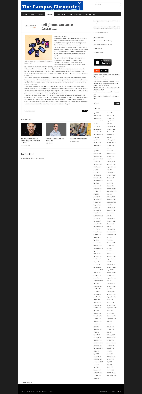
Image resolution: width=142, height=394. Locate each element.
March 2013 (97, 264)
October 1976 (110, 345)
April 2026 (96, 113)
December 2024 (111, 129)
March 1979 (97, 335)
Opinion (40, 14)
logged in (30, 158)
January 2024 (97, 142)
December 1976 (111, 343)
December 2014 (111, 243)
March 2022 (97, 161)
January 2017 (97, 221)
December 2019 (98, 188)
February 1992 (111, 283)
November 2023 (98, 145)
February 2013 (111, 264)
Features (50, 14)
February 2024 (111, 140)
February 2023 (97, 153)
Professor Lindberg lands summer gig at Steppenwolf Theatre (30, 140)
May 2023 (109, 148)
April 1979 (109, 332)
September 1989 (111, 308)
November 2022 (98, 156)
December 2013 (98, 256)
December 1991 (98, 286)
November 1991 (111, 286)
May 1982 (109, 324)
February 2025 (111, 126)
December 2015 (98, 232)
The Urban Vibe (98, 48)
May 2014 (109, 248)
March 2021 (97, 172)
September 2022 (98, 159)
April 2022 (109, 159)
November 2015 (111, 232)
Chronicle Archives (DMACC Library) (103, 41)
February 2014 (97, 253)
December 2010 (111, 272)
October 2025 (110, 118)
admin (34, 28)
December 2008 (98, 278)
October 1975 (110, 359)
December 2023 (111, 142)
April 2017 (109, 215)
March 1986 (97, 324)
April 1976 (96, 354)
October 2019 (97, 191)
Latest (97, 70)
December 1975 (111, 356)
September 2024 (98, 134)
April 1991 (109, 289)
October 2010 (97, 275)
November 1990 (111, 294)
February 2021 (111, 172)
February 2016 (111, 229)
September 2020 (98, 180)
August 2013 (97, 262)
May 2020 (109, 180)
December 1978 (111, 337)
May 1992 (109, 280)
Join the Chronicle (76, 14)
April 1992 (96, 283)
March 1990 (110, 299)
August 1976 (110, 348)
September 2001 (111, 278)
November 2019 (111, 188)
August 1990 (97, 299)
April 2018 (109, 205)
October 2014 (110, 245)
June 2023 (96, 148)
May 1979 (96, 332)
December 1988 (98, 316)
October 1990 (97, 297)
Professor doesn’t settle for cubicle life (55, 139)
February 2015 (97, 243)
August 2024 (110, 134)
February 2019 (111, 197)
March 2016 (97, 229)
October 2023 (110, 145)
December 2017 (111, 210)
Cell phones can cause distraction (57, 26)
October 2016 (110, 224)
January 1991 (97, 294)
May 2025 (96, 123)
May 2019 (96, 194)
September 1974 (111, 375)
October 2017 (110, 213)
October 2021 (97, 167)
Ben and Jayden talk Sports (101, 79)
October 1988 (97, 318)
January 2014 (110, 253)
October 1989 (97, 308)
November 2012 (111, 267)
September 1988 (111, 318)
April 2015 (96, 240)
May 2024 (96, 137)
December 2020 (111, 175)
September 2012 (98, 270)
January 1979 (97, 337)
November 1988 (111, 316)
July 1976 (96, 351)
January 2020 (110, 186)
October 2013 (97, 259)
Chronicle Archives (99, 37)
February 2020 (97, 186)
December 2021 (98, 164)
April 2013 (109, 262)
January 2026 (110, 115)
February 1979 (111, 335)
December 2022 (111, 153)
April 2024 (109, 137)
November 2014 (98, 245)
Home (25, 14)
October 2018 (97, 202)
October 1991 (97, 289)
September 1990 (111, 297)
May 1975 (109, 364)
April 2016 (109, 226)
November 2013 (111, 256)
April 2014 (96, 251)
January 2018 (97, 210)
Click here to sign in (26, 382)
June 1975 (96, 364)
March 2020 (110, 183)
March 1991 (97, 291)
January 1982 (110, 327)
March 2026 (110, 113)
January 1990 (110, 302)
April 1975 (96, 367)
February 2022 (111, 161)
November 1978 (98, 340)
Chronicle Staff (90, 14)
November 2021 (111, 164)
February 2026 (97, 115)
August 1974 (97, 378)
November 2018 (111, 199)
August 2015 (97, 237)
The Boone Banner (99, 52)
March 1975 (110, 367)
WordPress (107, 391)
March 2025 (97, 126)
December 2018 (98, 199)
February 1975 (97, 370)
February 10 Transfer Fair (78, 139)
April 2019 (109, 194)
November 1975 (98, 359)
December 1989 (98, 305)
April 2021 (109, 170)
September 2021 (111, 167)
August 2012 (110, 270)
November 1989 (111, 305)
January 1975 (110, 370)
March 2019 (97, 197)
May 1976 (109, 351)
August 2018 (97, 205)
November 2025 (98, 118)
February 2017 (111, 218)
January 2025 (97, 129)
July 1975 (109, 362)
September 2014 (98, 248)
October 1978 (110, 340)
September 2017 (98, 215)
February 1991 (111, 291)
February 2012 (97, 272)
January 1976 (97, 356)
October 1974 (97, 375)
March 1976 (110, 354)
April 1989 (96, 310)
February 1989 (97, 313)
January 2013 (97, 267)
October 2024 (110, 132)
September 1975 (98, 362)
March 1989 (110, 310)
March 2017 (97, 218)
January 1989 (110, 313)
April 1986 (109, 321)
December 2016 (111, 221)
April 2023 (96, 151)
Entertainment (61, 14)
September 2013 (111, 259)
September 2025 (98, 121)
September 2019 (111, 191)
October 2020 (110, 178)
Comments (104, 70)
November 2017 (98, 213)
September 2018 (111, 202)
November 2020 (98, 178)
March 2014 (110, 251)
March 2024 (97, 140)
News (32, 14)
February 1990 (97, 302)
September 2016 (98, 226)
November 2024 (98, 132)
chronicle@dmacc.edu (103, 32)
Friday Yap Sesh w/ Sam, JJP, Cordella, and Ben (106, 81)
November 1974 (111, 372)
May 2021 (96, 170)
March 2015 (110, 240)
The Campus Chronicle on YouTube (103, 44)
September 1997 (98, 280)
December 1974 (98, 372)
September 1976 (98, 348)
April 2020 (96, 183)
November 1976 (98, 345)
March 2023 (110, 151)
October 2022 (110, 156)
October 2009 (110, 275)
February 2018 (111, 207)
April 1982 (96, 327)
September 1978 (98, 343)
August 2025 (110, 121)
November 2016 (98, 224)
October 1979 (110, 329)
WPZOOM (118, 391)
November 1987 (98, 321)
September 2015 (111, 234)
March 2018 (97, 207)
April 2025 (109, 123)
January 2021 (97, 175)
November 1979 (98, 329)
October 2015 (97, 234)
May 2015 (109, 237)
